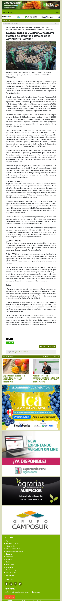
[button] (45, 356)
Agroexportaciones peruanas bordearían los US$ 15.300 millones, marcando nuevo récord (46, 379)
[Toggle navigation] (57, 11)
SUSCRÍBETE (10, 597)
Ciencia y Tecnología (13, 549)
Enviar (43, 346)
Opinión (9, 559)
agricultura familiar (21, 352)
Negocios (9, 556)
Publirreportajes (12, 570)
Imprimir (51, 346)
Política (8, 562)
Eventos (9, 554)
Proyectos (9, 567)
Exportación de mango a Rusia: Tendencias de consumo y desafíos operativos (14, 379)
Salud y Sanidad (11, 572)
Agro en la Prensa (12, 543)
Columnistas (10, 575)
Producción (10, 564)
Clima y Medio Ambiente (14, 551)
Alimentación (10, 546)
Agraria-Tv (9, 541)
